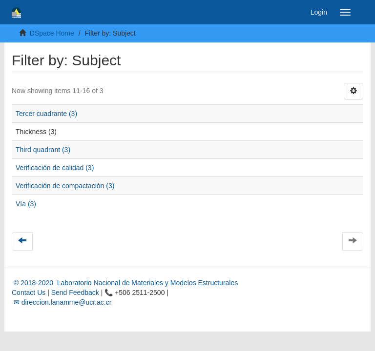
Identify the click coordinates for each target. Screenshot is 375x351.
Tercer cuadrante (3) (46, 113)
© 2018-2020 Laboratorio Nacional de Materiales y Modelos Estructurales (125, 283)
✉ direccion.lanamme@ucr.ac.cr (61, 302)
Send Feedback (75, 292)
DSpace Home (52, 33)
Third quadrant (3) (43, 150)
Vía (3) (26, 204)
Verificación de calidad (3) (55, 168)
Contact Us (28, 292)
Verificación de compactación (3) (65, 186)
